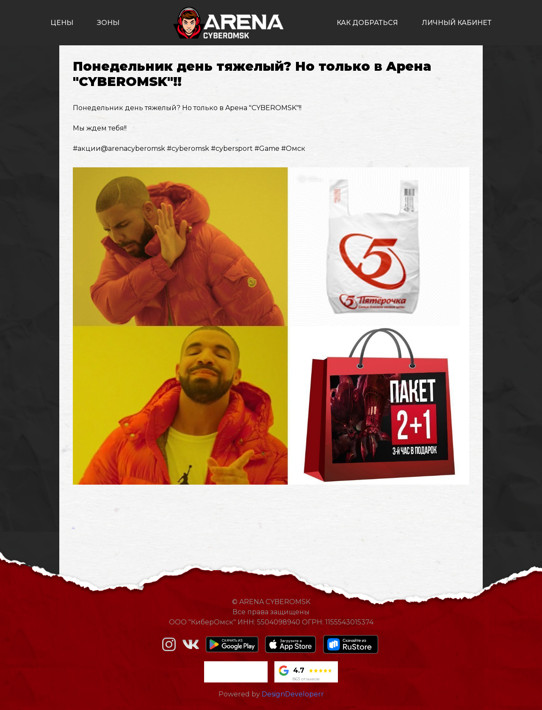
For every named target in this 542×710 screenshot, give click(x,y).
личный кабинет (457, 23)
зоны (108, 23)
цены (61, 23)
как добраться (367, 23)
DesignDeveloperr (293, 694)
